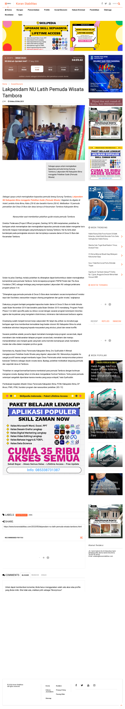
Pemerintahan (33, 10)
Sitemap (48, 698)
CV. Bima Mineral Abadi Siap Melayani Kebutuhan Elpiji (104, 432)
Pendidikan (94, 10)
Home (8, 10)
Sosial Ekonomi (60, 10)
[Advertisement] (20, 177)
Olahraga (107, 10)
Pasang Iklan (60, 694)
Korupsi (20, 10)
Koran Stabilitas (26, 3)
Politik (47, 10)
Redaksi (59, 686)
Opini (20, 15)
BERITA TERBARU (98, 285)
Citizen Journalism (49, 691)
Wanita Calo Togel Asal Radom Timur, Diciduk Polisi (103, 404)
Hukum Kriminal (78, 10)
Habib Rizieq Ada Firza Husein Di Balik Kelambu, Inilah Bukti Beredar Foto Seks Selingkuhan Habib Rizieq (104, 372)
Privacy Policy (61, 690)
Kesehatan (9, 15)
